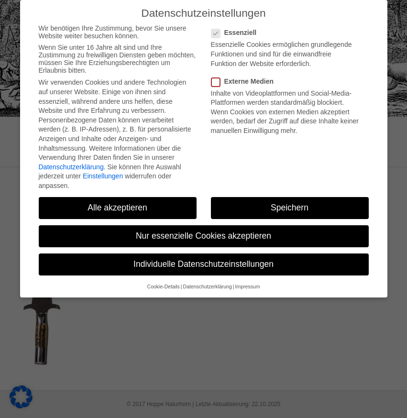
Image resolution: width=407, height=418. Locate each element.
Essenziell (237, 15)
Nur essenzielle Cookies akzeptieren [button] (203, 218)
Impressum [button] (247, 269)
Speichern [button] (289, 190)
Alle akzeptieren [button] (117, 190)
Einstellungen (103, 158)
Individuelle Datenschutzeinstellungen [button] (203, 246)
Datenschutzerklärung (71, 149)
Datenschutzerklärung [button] (207, 269)
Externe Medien (245, 63)
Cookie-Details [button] (163, 269)
